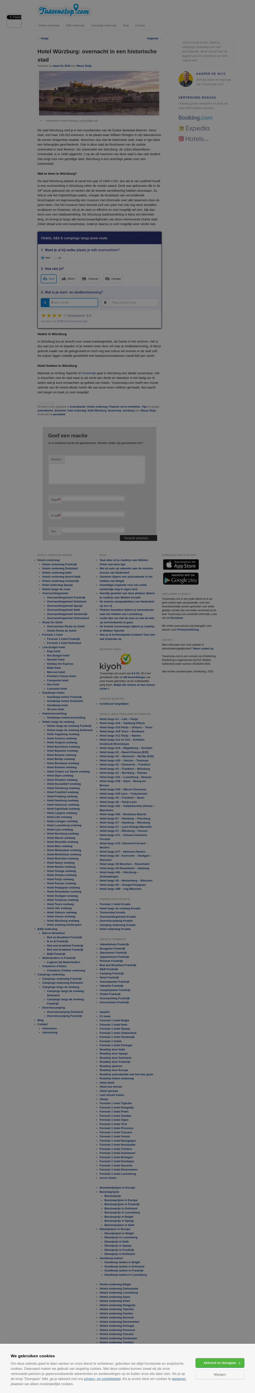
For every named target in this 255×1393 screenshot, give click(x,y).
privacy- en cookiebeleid (102, 1379)
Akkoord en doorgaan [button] (220, 1363)
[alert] (127, 696)
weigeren (179, 1379)
